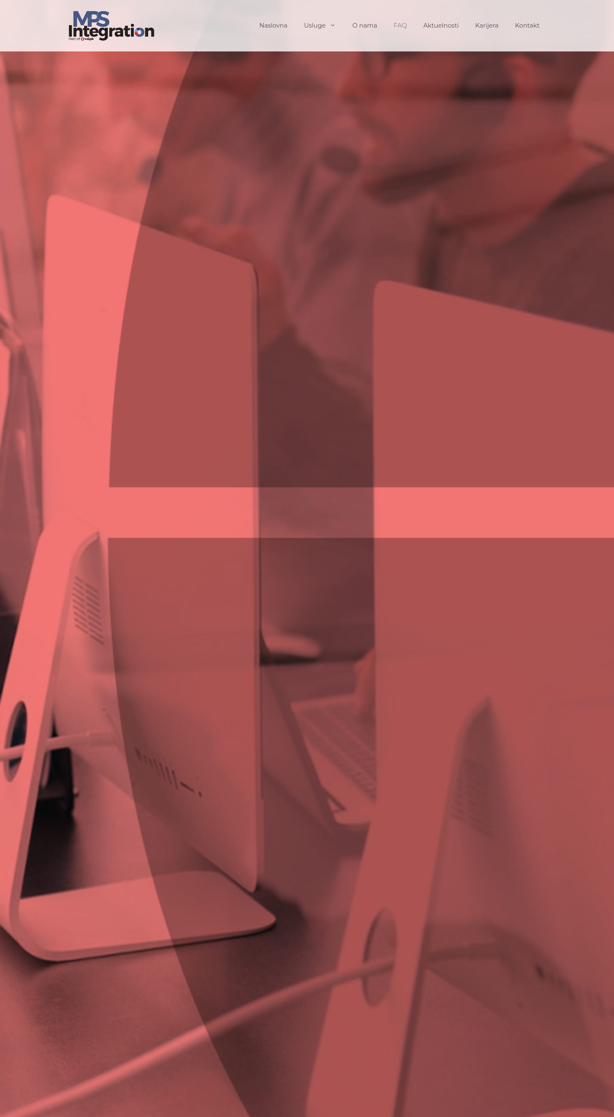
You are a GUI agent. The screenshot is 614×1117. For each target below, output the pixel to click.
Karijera (487, 25)
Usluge (324, 25)
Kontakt (527, 25)
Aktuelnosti (441, 25)
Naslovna (273, 25)
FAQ (400, 25)
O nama (364, 25)
